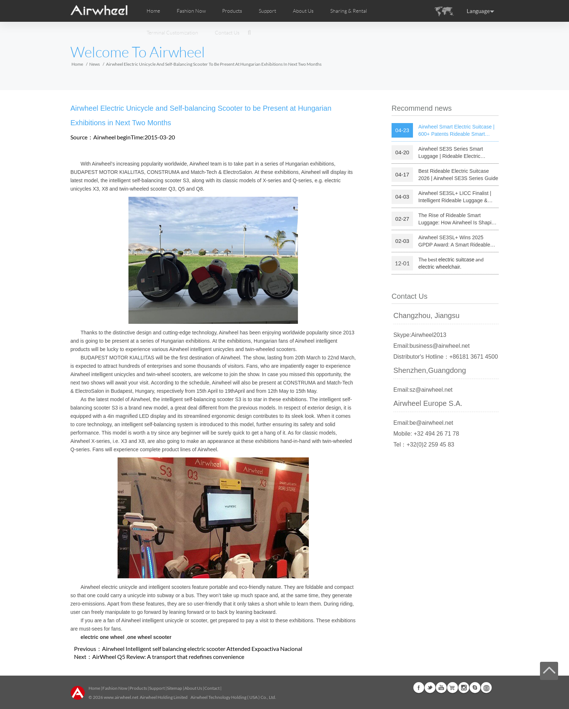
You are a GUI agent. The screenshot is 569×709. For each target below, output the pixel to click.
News (94, 64)
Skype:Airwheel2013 (419, 335)
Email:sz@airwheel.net (423, 390)
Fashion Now (114, 688)
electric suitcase (456, 259)
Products (232, 11)
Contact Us (227, 33)
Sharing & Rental (348, 11)
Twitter (430, 687)
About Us (193, 688)
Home (153, 11)
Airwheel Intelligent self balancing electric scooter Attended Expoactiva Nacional (202, 648)
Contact (212, 688)
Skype (475, 687)
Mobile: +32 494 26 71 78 (426, 434)
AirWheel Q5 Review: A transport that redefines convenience (168, 656)
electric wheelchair (439, 267)
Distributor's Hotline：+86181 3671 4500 (445, 357)
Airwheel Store (452, 687)
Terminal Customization (172, 33)
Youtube (441, 687)
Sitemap (174, 688)
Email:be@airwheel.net (423, 423)
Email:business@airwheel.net (431, 346)
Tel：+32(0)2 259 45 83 (423, 444)
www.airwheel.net (121, 697)
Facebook (418, 687)
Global (486, 687)
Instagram (463, 687)
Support (267, 11)
